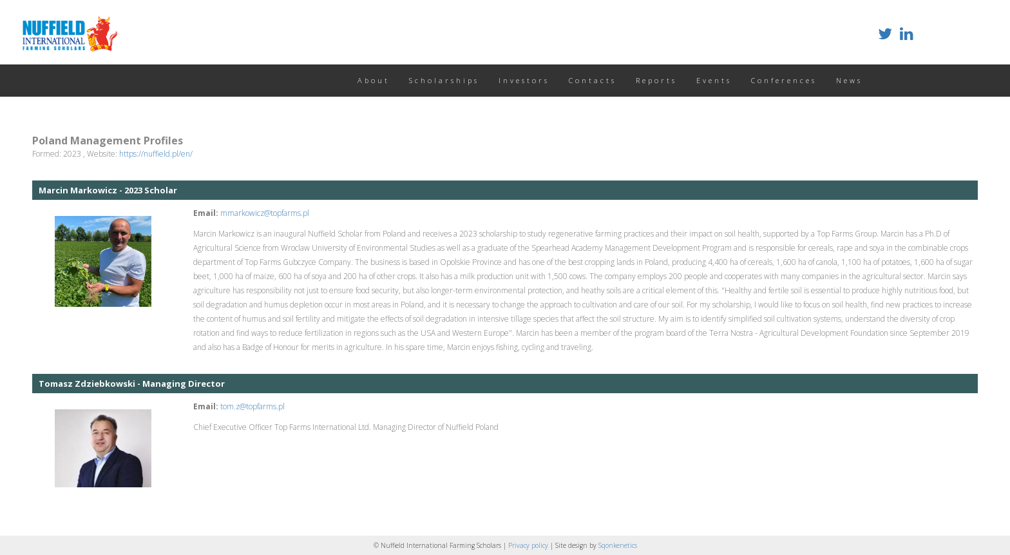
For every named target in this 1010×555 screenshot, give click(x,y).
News (849, 80)
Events (714, 80)
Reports (656, 80)
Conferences (784, 80)
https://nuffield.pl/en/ (156, 153)
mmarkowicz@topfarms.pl (264, 213)
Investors (524, 80)
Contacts (592, 80)
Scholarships (444, 80)
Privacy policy (529, 545)
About (373, 80)
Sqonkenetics (617, 545)
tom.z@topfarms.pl (252, 406)
